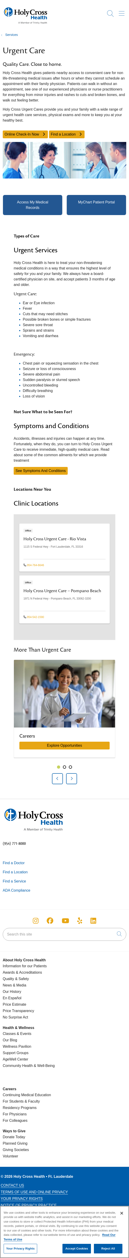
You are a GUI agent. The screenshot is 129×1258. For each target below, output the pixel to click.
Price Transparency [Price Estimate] (18, 1011)
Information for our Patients (25, 966)
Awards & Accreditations (22, 972)
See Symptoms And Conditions (40, 471)
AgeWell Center (15, 1059)
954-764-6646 (33, 565)
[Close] (122, 1216)
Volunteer (10, 1156)
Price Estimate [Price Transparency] (14, 1004)
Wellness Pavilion (17, 1046)
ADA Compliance (16, 890)
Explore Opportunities (64, 745)
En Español (12, 998)
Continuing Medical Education (27, 1095)
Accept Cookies (76, 1251)
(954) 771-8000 (14, 843)
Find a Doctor (14, 863)
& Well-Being (44, 1066)
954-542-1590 (33, 617)
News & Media (14, 985)
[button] (122, 12)
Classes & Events (17, 1034)
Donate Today (14, 1137)
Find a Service (14, 881)
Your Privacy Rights (22, 1199)
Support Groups (15, 1053)
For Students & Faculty (21, 1101)
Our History (12, 992)
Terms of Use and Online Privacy (34, 1192)
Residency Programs (20, 1108)
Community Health (18, 1066)
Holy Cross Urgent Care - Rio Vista (54, 539)
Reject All (108, 1251)
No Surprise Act (15, 1017)
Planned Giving (15, 1143)
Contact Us (12, 1185)
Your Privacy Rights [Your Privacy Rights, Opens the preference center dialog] (20, 1251)
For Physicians (15, 1114)
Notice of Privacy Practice (29, 1205)
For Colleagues (15, 1120)
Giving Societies (16, 1150)
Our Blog (10, 1040)
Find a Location (67, 134)
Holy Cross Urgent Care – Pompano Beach (62, 591)
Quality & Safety (16, 979)
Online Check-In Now (25, 134)
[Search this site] (64, 934)
